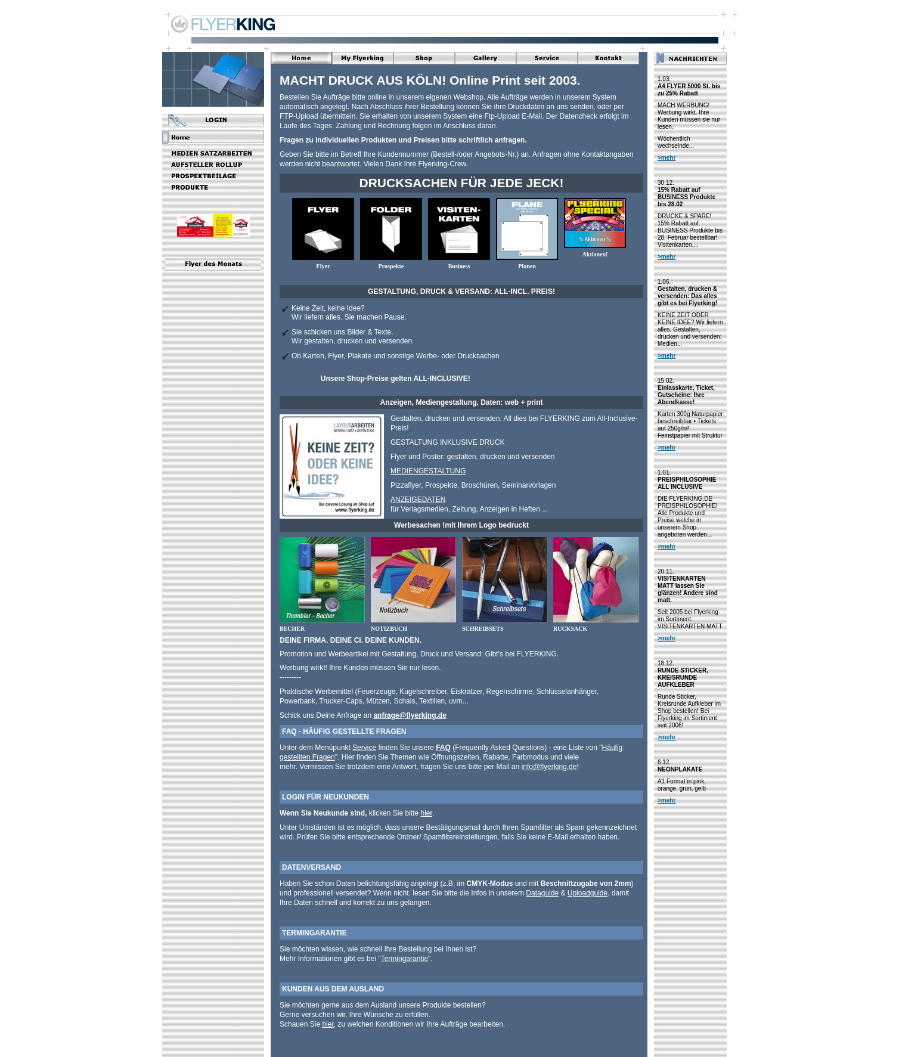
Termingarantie (404, 958)
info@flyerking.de (549, 766)
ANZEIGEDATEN (417, 499)
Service (364, 747)
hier (426, 813)
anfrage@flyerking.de (409, 715)
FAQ (443, 747)
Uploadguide (587, 893)
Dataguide (542, 893)
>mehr (666, 157)
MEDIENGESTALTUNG (428, 471)
